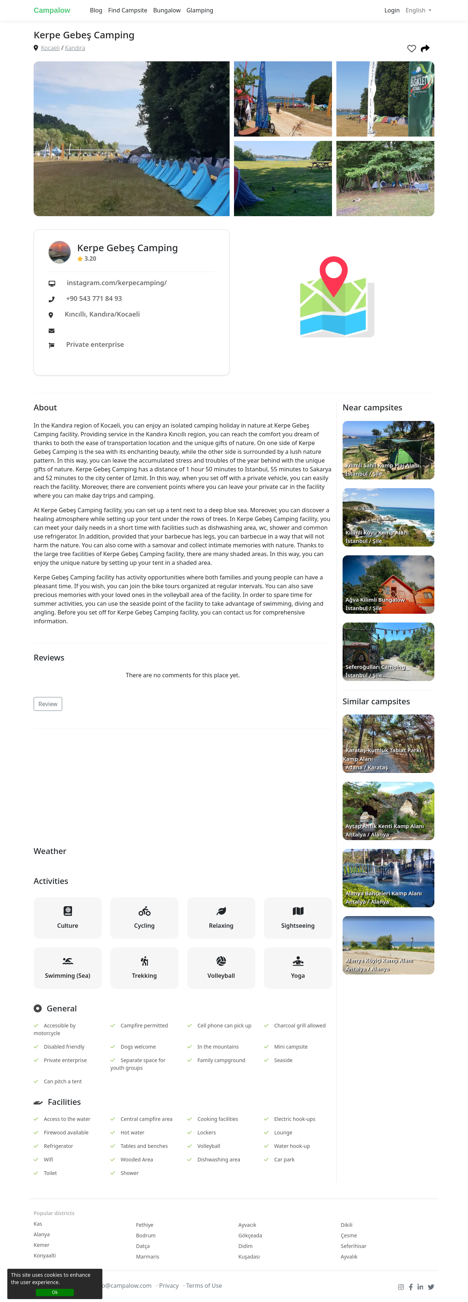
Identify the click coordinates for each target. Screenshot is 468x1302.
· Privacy (167, 1286)
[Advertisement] (183, 786)
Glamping (199, 10)
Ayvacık (247, 1224)
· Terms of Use (202, 1286)
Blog (96, 10)
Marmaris (147, 1256)
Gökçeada (250, 1235)
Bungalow (167, 10)
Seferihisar (353, 1245)
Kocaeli (50, 48)
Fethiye (145, 1224)
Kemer (41, 1244)
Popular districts (54, 1213)
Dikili (346, 1224)
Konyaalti (45, 1255)
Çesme (349, 1235)
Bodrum (146, 1235)
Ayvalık (349, 1256)
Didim (245, 1245)
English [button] (416, 10)
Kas (38, 1223)
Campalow (52, 10)
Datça (143, 1245)
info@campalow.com (123, 1286)
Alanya (42, 1234)
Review (47, 704)
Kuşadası (249, 1256)
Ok (55, 1292)
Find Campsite (127, 10)
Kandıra (75, 48)
